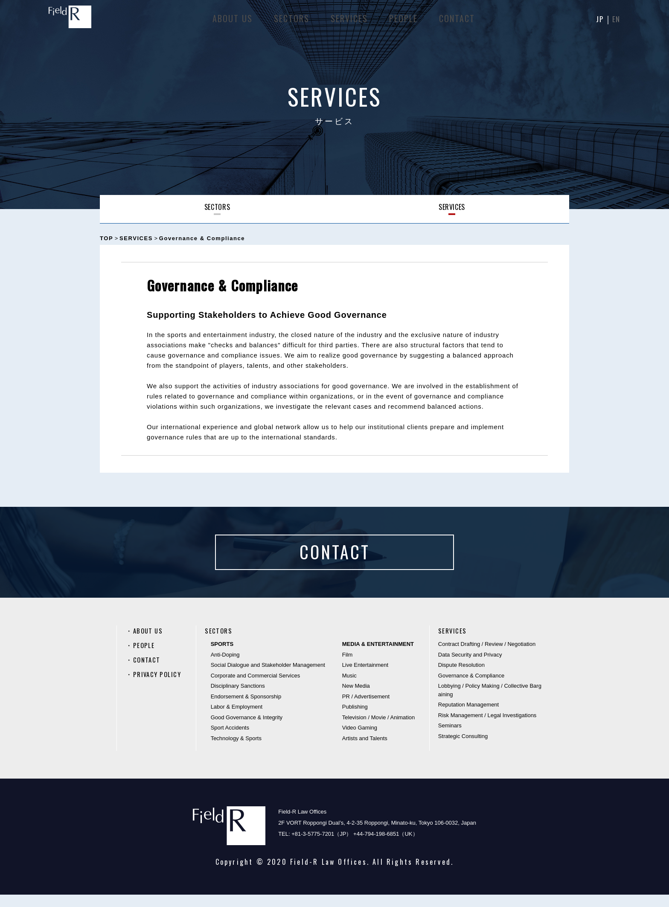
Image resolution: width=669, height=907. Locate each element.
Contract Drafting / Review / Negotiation (486, 656)
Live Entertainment (365, 677)
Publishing (355, 719)
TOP (106, 238)
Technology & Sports (236, 750)
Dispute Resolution (461, 677)
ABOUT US (232, 21)
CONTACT (456, 21)
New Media (356, 698)
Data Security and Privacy (470, 666)
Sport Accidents (230, 740)
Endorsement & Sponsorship (246, 708)
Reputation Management (468, 717)
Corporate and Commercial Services (255, 687)
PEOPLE (402, 21)
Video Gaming (359, 740)
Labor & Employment (236, 719)
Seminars (450, 738)
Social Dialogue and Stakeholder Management (268, 677)
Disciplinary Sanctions (238, 698)
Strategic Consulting (463, 748)
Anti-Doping (225, 666)
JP (598, 21)
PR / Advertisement (366, 708)
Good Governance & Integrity (246, 729)
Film (347, 666)
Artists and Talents (364, 750)
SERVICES (348, 21)
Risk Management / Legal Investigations (487, 727)
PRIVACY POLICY (159, 686)
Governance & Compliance (471, 687)
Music (349, 687)
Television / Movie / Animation (378, 729)
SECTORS (290, 21)
